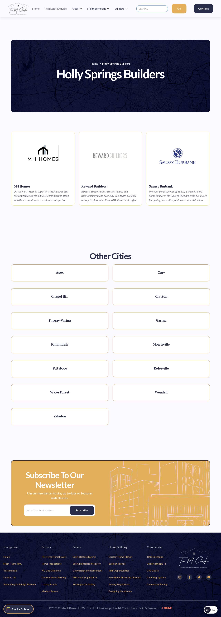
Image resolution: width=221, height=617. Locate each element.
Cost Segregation (156, 577)
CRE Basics (153, 570)
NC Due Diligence (51, 570)
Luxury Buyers (49, 584)
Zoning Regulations (119, 584)
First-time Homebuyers (54, 556)
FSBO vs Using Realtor (85, 577)
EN (207, 609)
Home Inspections (52, 563)
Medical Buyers (50, 591)
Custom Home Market (120, 556)
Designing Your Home (120, 591)
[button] (77, 8)
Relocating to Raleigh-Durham (19, 584)
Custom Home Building (54, 577)
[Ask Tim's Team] (18, 609)
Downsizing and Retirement (88, 570)
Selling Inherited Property (87, 563)
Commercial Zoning (157, 584)
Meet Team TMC (12, 563)
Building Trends (117, 563)
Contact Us (9, 577)
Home (6, 556)
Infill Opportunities (119, 570)
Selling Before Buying (84, 556)
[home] (18, 9)
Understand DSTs (156, 563)
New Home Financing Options (125, 577)
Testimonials (10, 570)
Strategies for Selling (84, 584)
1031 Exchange (155, 556)
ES (213, 609)
